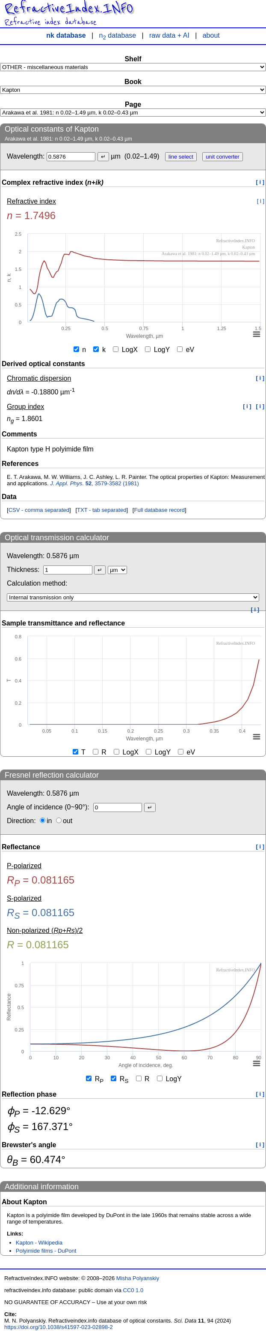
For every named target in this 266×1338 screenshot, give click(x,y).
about (211, 35)
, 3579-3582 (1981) (94, 483)
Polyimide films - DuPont (46, 1251)
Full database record (159, 510)
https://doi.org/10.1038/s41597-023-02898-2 (58, 1327)
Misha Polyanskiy (137, 1278)
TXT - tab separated (101, 510)
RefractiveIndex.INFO (68, 8)
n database (117, 35)
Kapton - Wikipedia (39, 1242)
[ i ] (260, 182)
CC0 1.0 (133, 1290)
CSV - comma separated (39, 510)
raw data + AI (169, 35)
